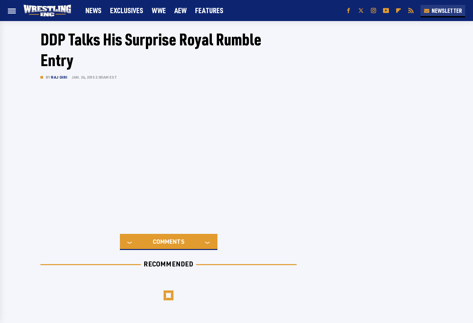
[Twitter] (361, 10)
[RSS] (411, 10)
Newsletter (443, 10)
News (93, 10)
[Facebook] (348, 10)
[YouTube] (386, 10)
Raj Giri (59, 77)
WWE (159, 10)
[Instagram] (373, 10)
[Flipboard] (398, 10)
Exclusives (126, 10)
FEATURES (209, 10)
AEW (180, 10)
